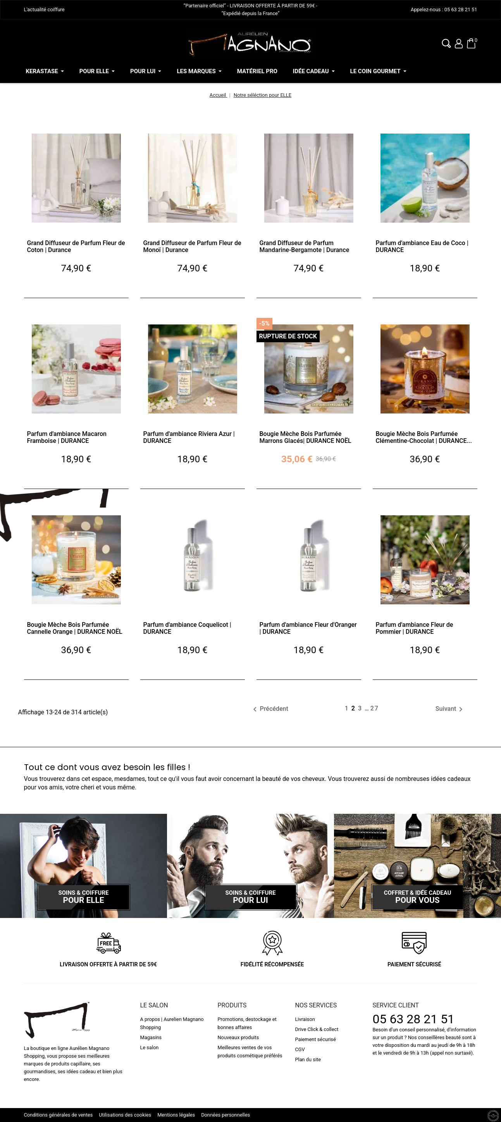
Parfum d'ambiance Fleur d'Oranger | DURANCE (308, 628)
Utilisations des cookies (125, 1115)
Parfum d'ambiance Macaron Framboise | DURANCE (67, 437)
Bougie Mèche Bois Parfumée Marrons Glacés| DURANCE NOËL (305, 437)
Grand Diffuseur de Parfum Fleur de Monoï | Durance (192, 246)
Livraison (305, 1019)
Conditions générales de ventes (58, 1115)
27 (374, 708)
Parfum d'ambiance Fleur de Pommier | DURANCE (414, 628)
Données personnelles (225, 1115)
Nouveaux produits (238, 1037)
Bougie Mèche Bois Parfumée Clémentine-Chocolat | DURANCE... (424, 437)
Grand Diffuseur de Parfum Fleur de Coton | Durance (76, 246)
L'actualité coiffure (44, 9)
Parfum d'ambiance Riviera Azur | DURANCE (189, 437)
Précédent (269, 709)
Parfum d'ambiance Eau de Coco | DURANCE (422, 246)
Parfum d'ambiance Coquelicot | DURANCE (187, 628)
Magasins (151, 1037)
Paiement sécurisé (315, 1039)
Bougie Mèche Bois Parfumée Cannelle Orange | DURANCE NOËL (74, 628)
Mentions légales (176, 1115)
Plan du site (308, 1059)
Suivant (451, 709)
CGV (300, 1049)
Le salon (149, 1047)
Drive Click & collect (316, 1029)
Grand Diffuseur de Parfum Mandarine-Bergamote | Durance (304, 246)
